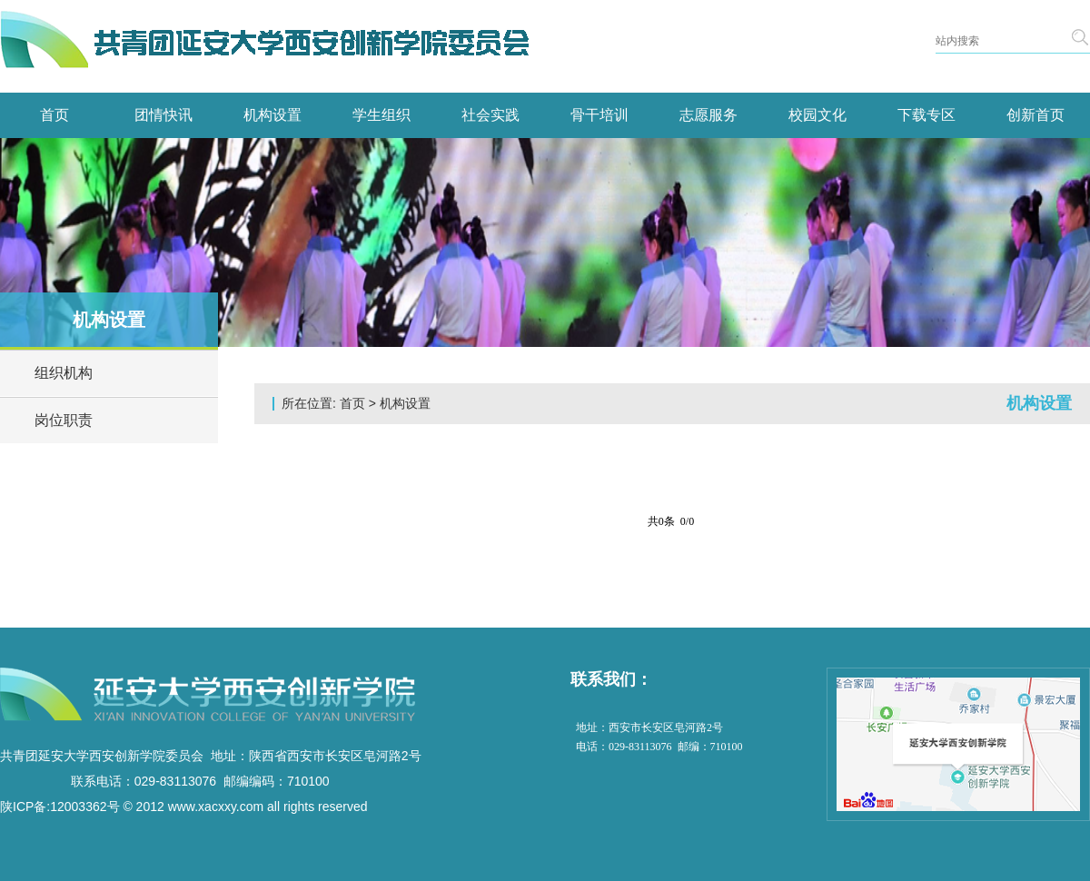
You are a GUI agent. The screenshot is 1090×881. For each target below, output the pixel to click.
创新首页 (1035, 115)
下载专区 (926, 115)
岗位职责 (64, 420)
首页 (54, 115)
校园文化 (817, 115)
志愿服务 (708, 115)
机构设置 (272, 115)
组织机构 (64, 373)
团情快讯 (163, 115)
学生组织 (381, 115)
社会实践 (490, 115)
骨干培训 (599, 115)
